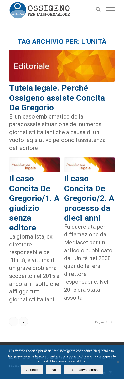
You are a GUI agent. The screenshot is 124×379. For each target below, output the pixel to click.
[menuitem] (96, 10)
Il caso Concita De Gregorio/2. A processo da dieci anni (89, 198)
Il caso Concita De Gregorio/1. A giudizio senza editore (34, 203)
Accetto (32, 370)
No (53, 370)
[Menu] (108, 10)
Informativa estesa (84, 370)
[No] (117, 361)
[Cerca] (96, 10)
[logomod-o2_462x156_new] (51, 10)
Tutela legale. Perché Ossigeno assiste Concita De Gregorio (57, 97)
